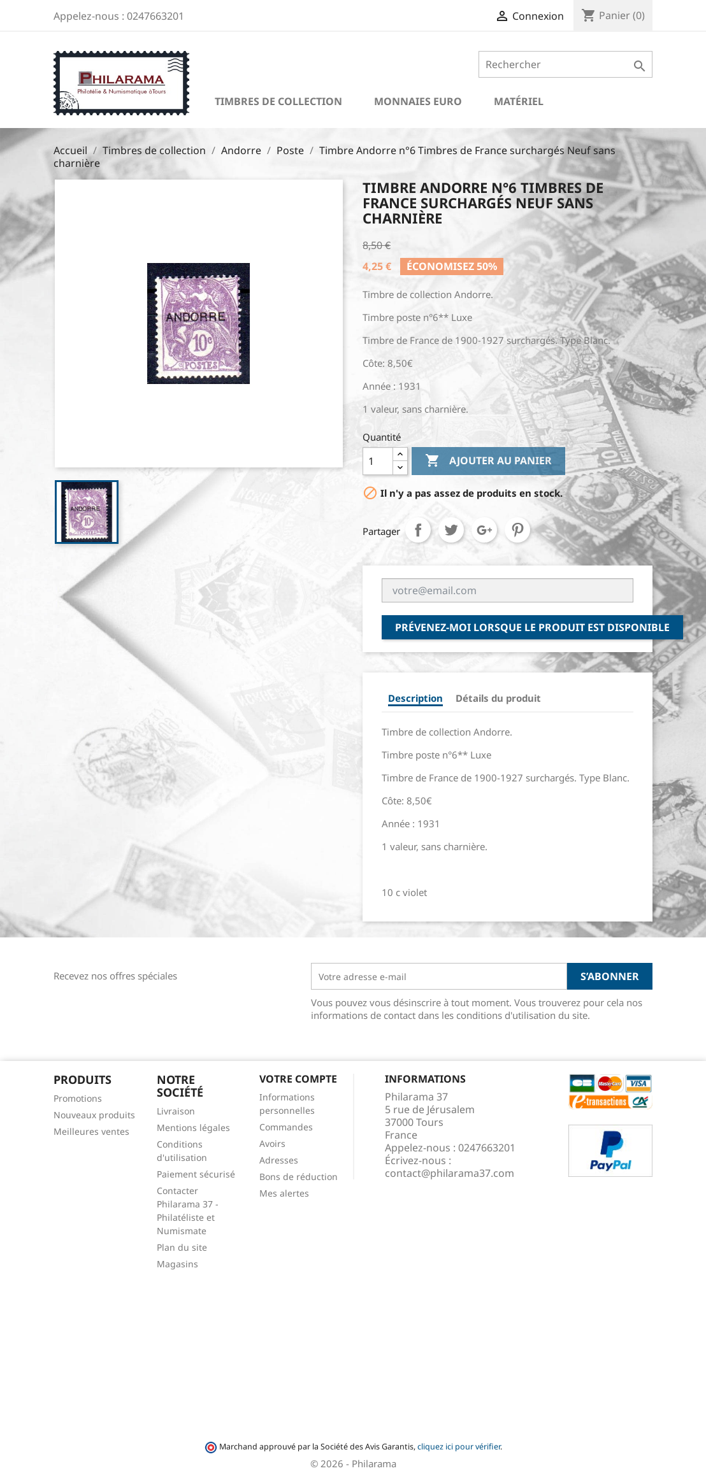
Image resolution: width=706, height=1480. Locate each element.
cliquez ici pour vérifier (458, 1446)
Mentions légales (193, 1127)
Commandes (286, 1127)
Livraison (176, 1111)
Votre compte (298, 1079)
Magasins (177, 1264)
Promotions (78, 1098)
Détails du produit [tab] (498, 698)
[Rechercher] (565, 64)
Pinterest (517, 530)
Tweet (451, 530)
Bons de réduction (298, 1176)
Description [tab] (415, 698)
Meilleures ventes (91, 1131)
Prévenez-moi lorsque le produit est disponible (532, 627)
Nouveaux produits (94, 1115)
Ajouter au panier (488, 461)
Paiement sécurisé (196, 1174)
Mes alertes (284, 1193)
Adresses (278, 1160)
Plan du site (182, 1247)
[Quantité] (378, 461)
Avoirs (272, 1143)
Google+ (484, 530)
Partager (418, 530)
